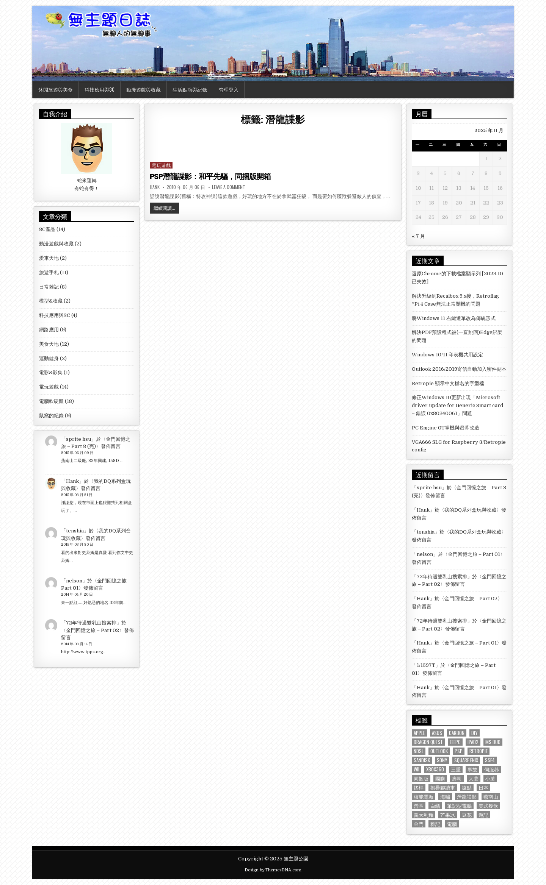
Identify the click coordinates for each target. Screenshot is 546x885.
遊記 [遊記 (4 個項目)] (483, 814)
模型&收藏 (51, 301)
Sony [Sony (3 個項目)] (442, 760)
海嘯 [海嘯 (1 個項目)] (445, 796)
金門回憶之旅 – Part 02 (92, 630)
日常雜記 (49, 287)
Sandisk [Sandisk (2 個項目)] (422, 760)
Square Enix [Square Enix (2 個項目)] (466, 760)
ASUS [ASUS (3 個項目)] (437, 733)
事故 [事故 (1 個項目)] (472, 769)
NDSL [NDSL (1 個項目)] (419, 751)
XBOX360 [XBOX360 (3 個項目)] (435, 769)
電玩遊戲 (161, 165)
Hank (155, 187)
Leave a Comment (228, 187)
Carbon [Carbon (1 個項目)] (456, 733)
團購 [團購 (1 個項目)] (440, 778)
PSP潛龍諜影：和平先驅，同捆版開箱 (210, 176)
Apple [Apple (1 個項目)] (419, 733)
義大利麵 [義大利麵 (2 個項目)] (423, 814)
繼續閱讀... (166, 209)
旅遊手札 (49, 272)
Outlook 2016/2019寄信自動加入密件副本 (459, 369)
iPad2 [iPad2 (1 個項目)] (473, 742)
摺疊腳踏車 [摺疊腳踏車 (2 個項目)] (442, 787)
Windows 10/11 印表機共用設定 (447, 354)
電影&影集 (51, 372)
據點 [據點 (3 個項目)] (467, 787)
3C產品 (47, 229)
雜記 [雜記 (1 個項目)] (435, 823)
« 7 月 (418, 236)
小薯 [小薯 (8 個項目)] (490, 778)
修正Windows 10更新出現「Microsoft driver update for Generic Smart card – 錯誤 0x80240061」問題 (457, 405)
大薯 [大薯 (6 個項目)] (474, 778)
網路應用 (49, 329)
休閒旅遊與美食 (55, 89)
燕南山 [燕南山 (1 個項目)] (490, 796)
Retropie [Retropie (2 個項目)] (478, 751)
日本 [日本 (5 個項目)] (483, 787)
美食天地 (49, 344)
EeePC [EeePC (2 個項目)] (455, 742)
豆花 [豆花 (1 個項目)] (467, 814)
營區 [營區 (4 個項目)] (419, 805)
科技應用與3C (100, 89)
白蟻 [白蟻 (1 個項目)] (435, 805)
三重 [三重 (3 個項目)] (456, 769)
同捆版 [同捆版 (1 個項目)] (421, 778)
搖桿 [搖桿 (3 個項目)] (419, 787)
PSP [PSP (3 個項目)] (459, 751)
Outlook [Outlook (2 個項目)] (439, 751)
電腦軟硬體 (51, 401)
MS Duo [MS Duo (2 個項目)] (492, 742)
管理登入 (228, 89)
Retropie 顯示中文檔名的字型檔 (448, 383)
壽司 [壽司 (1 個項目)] (457, 778)
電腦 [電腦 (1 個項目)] (452, 823)
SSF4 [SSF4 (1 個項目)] (490, 760)
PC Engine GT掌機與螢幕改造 (445, 428)
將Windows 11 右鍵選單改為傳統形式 (454, 318)
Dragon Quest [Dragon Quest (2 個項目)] (428, 742)
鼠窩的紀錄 (51, 415)
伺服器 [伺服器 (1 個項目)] (491, 769)
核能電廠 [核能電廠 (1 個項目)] (423, 796)
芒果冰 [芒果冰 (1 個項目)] (447, 814)
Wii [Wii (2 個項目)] (416, 769)
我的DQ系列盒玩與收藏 (470, 510)
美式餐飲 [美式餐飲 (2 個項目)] (488, 805)
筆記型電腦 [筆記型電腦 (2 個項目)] (459, 805)
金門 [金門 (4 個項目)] (419, 823)
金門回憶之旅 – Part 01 (474, 554)
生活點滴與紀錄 (190, 89)
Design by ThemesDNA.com (273, 870)
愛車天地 (49, 258)
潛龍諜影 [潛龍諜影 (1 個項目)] (467, 796)
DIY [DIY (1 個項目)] (474, 733)
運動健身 (49, 358)
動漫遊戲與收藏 (143, 89)
